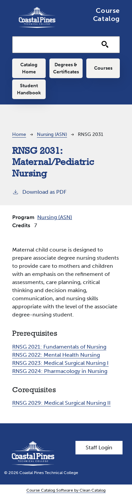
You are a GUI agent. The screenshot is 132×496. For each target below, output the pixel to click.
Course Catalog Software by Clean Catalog (66, 490)
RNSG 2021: (59, 347)
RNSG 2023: (60, 363)
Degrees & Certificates (66, 68)
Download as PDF (39, 191)
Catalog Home (28, 68)
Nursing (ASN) (52, 134)
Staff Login (99, 447)
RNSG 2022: (56, 355)
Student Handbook (29, 89)
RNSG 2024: (59, 371)
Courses (103, 68)
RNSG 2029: (61, 403)
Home (19, 134)
